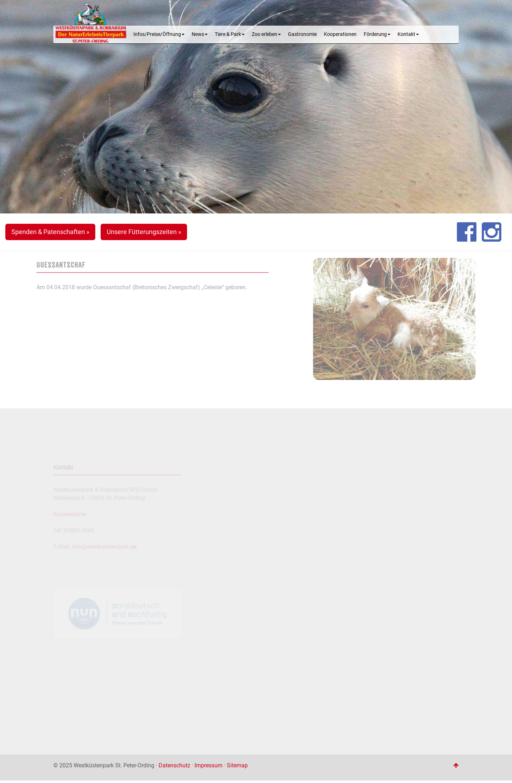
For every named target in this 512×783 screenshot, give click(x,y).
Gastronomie (302, 34)
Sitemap (237, 765)
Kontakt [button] (408, 34)
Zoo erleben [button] (266, 34)
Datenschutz (174, 765)
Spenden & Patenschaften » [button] (50, 232)
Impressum (208, 765)
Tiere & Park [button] (230, 34)
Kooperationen (340, 34)
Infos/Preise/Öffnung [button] (159, 34)
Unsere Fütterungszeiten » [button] (144, 232)
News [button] (200, 34)
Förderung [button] (377, 34)
